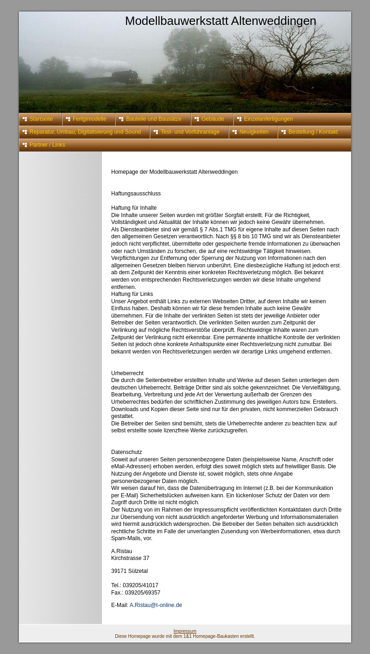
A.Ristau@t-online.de (156, 605)
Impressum (184, 631)
